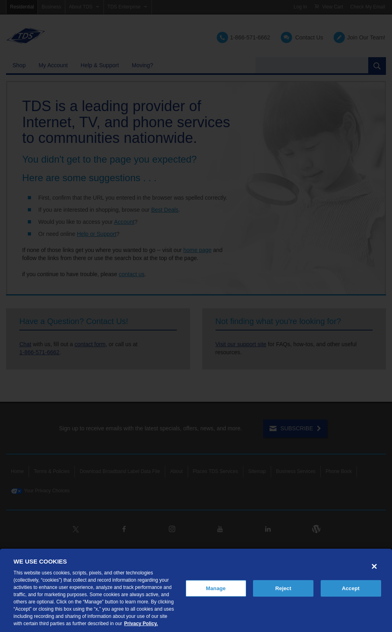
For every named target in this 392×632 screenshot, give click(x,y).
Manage (216, 588)
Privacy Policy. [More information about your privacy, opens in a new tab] (141, 623)
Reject (283, 588)
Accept (350, 588)
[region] (196, 590)
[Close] (374, 566)
